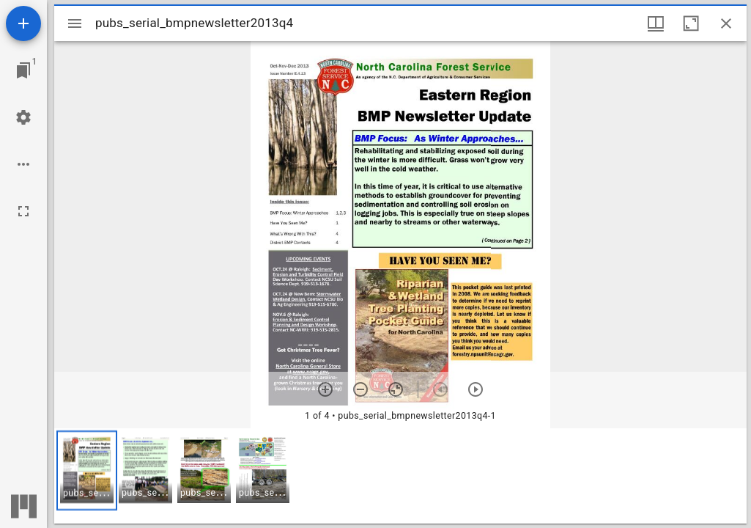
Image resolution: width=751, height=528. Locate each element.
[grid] (400, 476)
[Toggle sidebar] (74, 23)
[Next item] (475, 389)
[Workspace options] (23, 164)
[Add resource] (23, 23)
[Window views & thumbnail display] (655, 23)
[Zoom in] (325, 389)
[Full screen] (23, 211)
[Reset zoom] (395, 389)
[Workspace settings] (23, 117)
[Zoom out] (360, 389)
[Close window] (726, 23)
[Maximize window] (691, 23)
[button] (87, 470)
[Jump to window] (23, 70)
